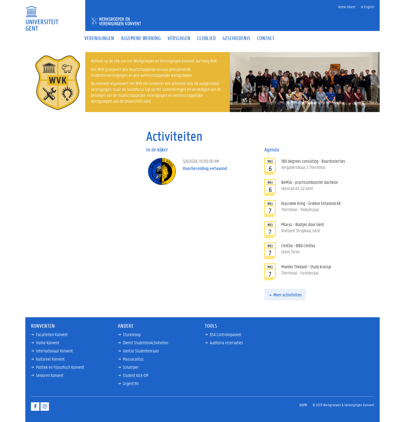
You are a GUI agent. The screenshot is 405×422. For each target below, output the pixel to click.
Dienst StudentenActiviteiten (145, 342)
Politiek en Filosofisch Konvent (60, 367)
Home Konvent (47, 342)
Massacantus (133, 359)
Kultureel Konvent (50, 359)
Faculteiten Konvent (52, 334)
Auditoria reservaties (226, 342)
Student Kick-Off (135, 375)
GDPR (303, 404)
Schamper (131, 367)
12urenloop (132, 334)
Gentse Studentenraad (141, 351)
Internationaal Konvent (54, 351)
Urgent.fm (131, 383)
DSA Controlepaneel (225, 334)
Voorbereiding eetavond (205, 168)
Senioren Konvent (50, 375)
